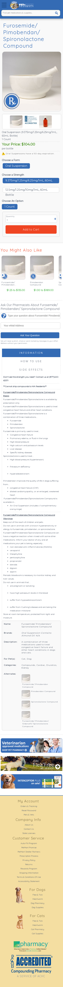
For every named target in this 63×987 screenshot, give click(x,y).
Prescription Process (29, 856)
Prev (3, 275)
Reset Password (29, 810)
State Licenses (28, 833)
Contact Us (29, 829)
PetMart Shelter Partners (29, 851)
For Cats (37, 915)
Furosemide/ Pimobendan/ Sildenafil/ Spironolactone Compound (35, 724)
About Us (29, 824)
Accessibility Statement (28, 881)
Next (60, 275)
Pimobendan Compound (43, 691)
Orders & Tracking (28, 806)
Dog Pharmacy (37, 903)
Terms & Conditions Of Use (29, 877)
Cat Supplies (37, 933)
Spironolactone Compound (44, 702)
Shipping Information (28, 873)
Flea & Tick (38, 894)
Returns (28, 864)
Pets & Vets (29, 814)
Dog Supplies (38, 907)
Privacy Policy (29, 860)
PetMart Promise (28, 847)
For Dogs (37, 889)
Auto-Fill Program (29, 843)
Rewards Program (28, 868)
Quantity (10, 216)
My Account (28, 801)
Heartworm (37, 899)
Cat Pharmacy (37, 929)
